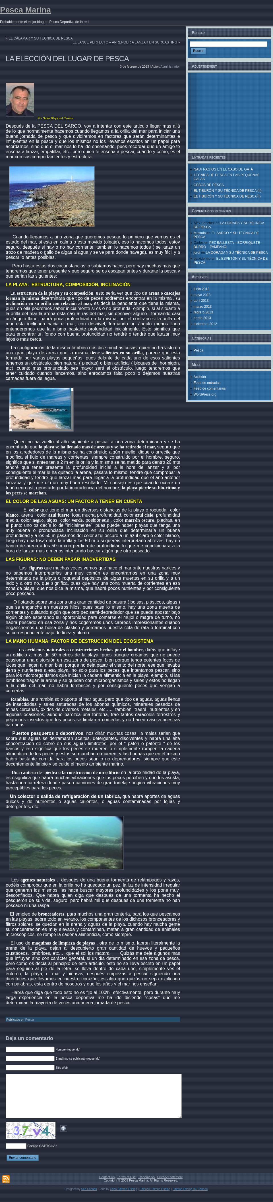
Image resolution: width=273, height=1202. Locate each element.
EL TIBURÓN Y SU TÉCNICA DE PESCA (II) (228, 191)
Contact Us (107, 1185)
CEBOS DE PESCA (209, 185)
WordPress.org (205, 394)
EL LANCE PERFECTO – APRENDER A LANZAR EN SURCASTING (125, 42)
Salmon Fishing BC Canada (190, 1197)
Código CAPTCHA (41, 1155)
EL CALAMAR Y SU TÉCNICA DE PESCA (41, 38)
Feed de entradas (207, 383)
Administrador (170, 66)
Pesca (29, 1019)
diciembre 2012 (205, 324)
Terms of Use (126, 1185)
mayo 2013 (202, 295)
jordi (197, 253)
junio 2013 (201, 289)
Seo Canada (89, 1197)
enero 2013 (202, 318)
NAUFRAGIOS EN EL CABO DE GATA (223, 169)
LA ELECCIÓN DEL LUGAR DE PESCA (67, 58)
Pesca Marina (25, 9)
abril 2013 (201, 301)
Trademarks (146, 1185)
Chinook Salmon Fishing (154, 1197)
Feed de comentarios (210, 388)
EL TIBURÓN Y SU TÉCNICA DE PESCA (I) (227, 196)
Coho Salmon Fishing (123, 1197)
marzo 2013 (203, 307)
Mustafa (200, 233)
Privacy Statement (170, 1185)
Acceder (200, 377)
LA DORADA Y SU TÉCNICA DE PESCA (237, 253)
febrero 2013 (203, 312)
